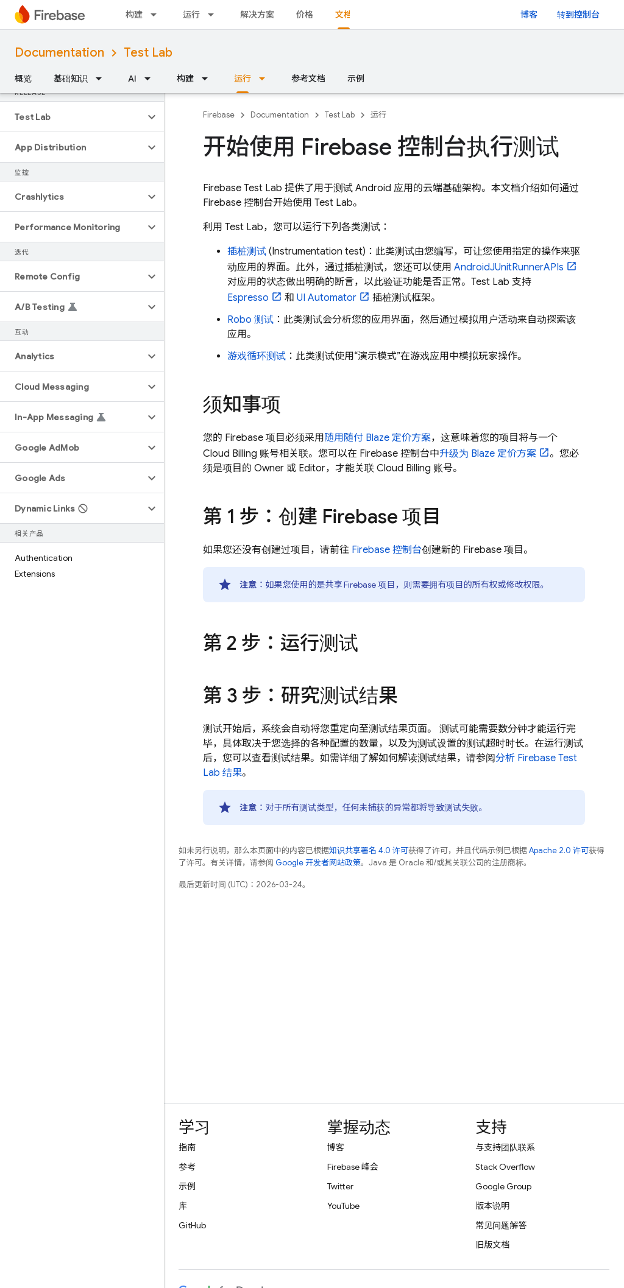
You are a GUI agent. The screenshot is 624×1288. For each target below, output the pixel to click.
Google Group (503, 1186)
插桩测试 (246, 251)
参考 (187, 1166)
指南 (187, 1147)
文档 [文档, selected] (343, 14)
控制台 (387, 550)
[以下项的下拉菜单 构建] (157, 14)
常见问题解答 (500, 1225)
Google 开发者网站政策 (318, 862)
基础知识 (71, 78)
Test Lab (148, 52)
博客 (528, 14)
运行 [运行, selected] (242, 78)
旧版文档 (492, 1244)
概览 (23, 78)
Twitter (340, 1186)
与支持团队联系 (505, 1147)
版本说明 (492, 1205)
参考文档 (308, 78)
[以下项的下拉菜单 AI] (151, 78)
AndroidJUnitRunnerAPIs (509, 267)
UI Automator (326, 298)
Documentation (59, 52)
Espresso (248, 298)
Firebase (219, 115)
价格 (304, 14)
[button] (72, 117)
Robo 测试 (250, 320)
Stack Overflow (505, 1166)
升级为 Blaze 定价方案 (487, 454)
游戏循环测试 (256, 356)
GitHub (192, 1225)
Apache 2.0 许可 (559, 850)
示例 (355, 78)
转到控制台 (578, 14)
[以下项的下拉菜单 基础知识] (102, 78)
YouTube (343, 1205)
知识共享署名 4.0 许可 (368, 850)
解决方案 (257, 14)
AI (132, 78)
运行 (191, 14)
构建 (134, 14)
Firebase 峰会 (352, 1166)
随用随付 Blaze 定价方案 (377, 438)
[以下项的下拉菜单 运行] (214, 14)
